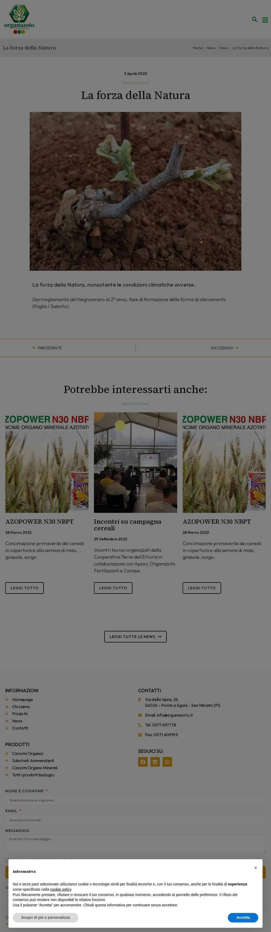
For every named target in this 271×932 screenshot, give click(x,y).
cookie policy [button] (60, 889)
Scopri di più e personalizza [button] (45, 917)
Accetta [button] (243, 917)
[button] (255, 867)
